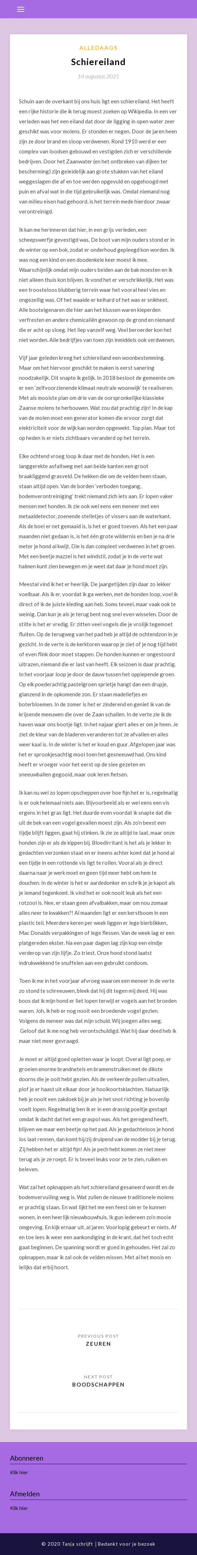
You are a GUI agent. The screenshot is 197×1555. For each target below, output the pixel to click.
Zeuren (98, 1343)
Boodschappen (98, 1384)
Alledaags (98, 47)
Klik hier (19, 1472)
